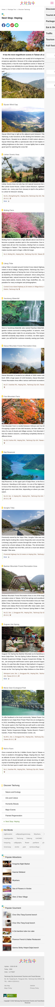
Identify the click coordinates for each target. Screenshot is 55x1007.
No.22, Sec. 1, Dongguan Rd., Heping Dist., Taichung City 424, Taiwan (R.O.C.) (27, 614)
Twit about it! (8, 25)
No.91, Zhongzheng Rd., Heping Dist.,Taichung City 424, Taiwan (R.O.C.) (25, 197)
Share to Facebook (3, 25)
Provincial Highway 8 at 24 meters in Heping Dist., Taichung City (25, 554)
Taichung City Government (27, 961)
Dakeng (29, 838)
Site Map (7, 985)
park (24, 847)
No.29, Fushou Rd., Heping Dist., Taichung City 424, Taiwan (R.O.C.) (27, 440)
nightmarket (8, 834)
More (6, 201)
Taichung (20, 838)
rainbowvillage (34, 847)
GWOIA (32, 985)
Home (3, 9)
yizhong (45, 843)
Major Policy (8, 988)
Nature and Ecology (13, 792)
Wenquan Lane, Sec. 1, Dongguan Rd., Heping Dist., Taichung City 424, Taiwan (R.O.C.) (26, 675)
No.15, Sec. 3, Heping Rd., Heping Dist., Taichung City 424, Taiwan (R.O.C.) (26, 497)
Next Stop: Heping (12, 821)
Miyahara (37, 834)
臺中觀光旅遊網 (27, 3)
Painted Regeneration (13, 816)
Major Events (10, 810)
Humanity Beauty (12, 804)
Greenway (7, 847)
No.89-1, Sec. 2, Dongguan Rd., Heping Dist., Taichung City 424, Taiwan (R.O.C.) (25, 738)
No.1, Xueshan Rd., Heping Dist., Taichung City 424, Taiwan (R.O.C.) (27, 769)
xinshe (17, 847)
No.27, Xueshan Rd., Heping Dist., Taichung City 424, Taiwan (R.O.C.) (27, 385)
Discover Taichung (24, 9)
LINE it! (16, 25)
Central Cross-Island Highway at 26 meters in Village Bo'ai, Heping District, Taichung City (26, 288)
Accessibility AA (12, 995)
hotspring (7, 843)
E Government (5, 995)
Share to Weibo (12, 25)
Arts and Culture (11, 798)
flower (27, 843)
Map (45, 834)
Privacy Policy (34, 988)
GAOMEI (39, 838)
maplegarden (8, 838)
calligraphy (18, 843)
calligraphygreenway (23, 834)
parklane (36, 843)
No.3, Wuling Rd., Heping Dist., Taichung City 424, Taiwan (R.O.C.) (26, 254)
